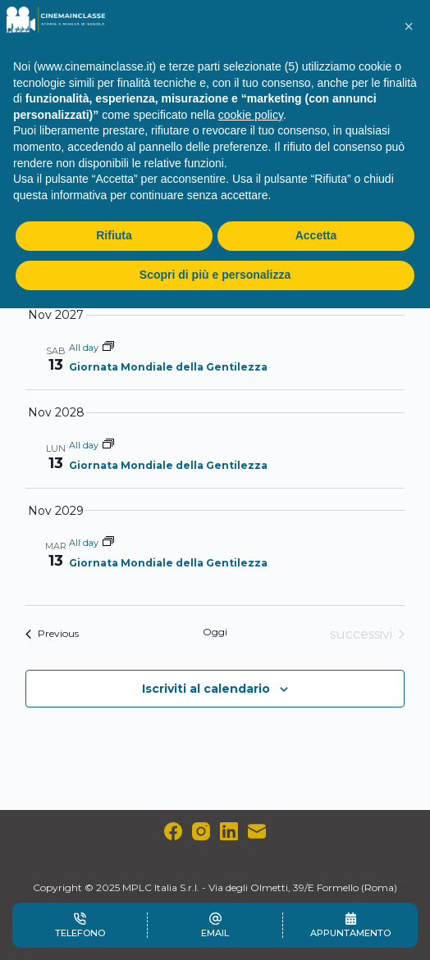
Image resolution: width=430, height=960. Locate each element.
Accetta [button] (316, 235)
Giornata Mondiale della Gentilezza (168, 367)
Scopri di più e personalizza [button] (215, 274)
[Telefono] (79, 925)
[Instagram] (201, 831)
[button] (409, 26)
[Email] (257, 831)
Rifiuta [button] (114, 235)
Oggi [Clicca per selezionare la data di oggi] (215, 632)
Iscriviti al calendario (206, 688)
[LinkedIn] (229, 831)
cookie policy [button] (250, 114)
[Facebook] (173, 831)
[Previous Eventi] (52, 635)
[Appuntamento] (350, 925)
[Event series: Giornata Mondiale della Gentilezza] (108, 347)
